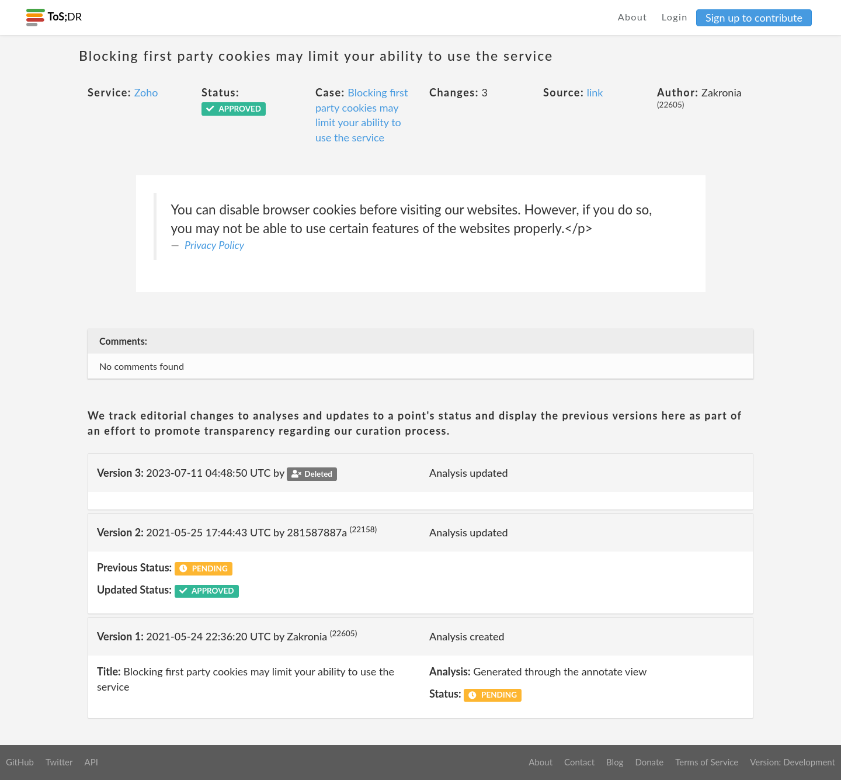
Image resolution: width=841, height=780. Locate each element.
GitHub (20, 762)
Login (675, 16)
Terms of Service (706, 762)
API (91, 762)
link (595, 92)
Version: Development (792, 762)
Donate (649, 762)
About (633, 16)
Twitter (59, 762)
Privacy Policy (214, 244)
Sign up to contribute (754, 17)
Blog (614, 762)
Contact (579, 762)
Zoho (146, 92)
